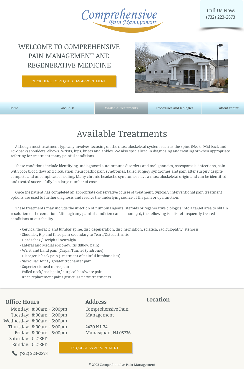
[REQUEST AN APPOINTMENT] (95, 347)
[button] (181, 67)
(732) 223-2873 (221, 16)
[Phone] (15, 353)
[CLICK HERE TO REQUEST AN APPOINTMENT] (69, 81)
